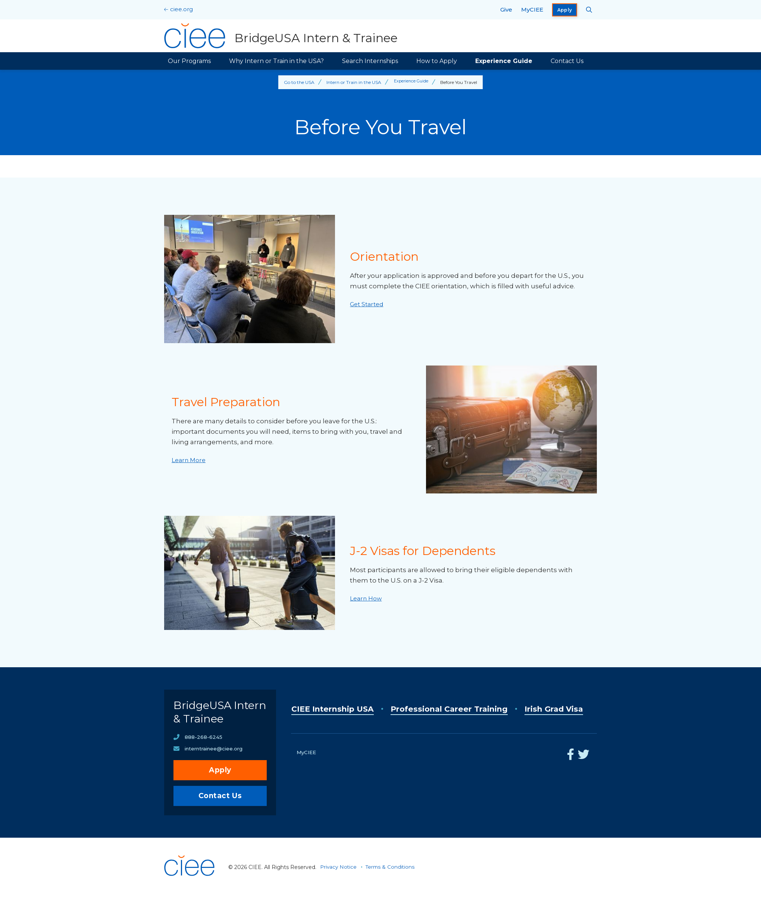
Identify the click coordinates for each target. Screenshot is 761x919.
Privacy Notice (339, 890)
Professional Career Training (472, 708)
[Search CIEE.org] (589, 9)
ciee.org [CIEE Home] (181, 9)
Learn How (367, 598)
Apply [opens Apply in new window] (564, 10)
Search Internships (370, 61)
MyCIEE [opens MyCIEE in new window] (532, 9)
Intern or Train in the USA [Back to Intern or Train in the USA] (352, 82)
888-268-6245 (203, 759)
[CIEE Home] (190, 909)
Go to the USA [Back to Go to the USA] (298, 82)
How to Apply (436, 61)
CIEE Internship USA (339, 708)
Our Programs (189, 61)
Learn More (190, 460)
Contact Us (567, 61)
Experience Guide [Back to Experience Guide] (411, 82)
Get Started (368, 304)
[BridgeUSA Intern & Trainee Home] (282, 36)
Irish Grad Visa (325, 727)
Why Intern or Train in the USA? (276, 61)
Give (506, 9)
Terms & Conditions (392, 890)
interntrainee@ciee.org (216, 771)
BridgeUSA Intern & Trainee (206, 723)
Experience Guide (503, 61)
